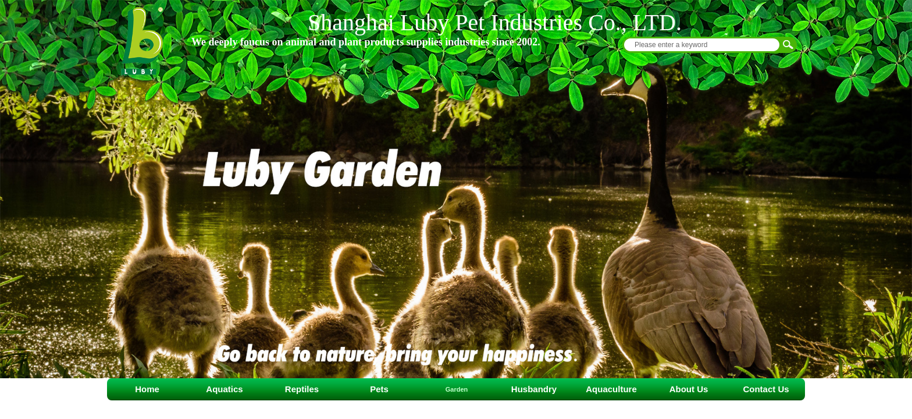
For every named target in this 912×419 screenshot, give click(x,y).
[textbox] (702, 45)
